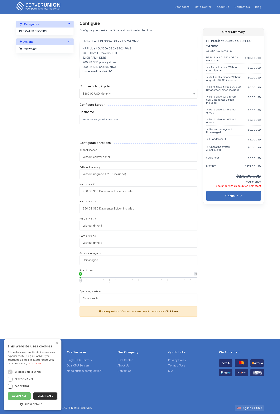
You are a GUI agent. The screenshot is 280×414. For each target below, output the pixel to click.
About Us (223, 6)
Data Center (203, 6)
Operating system (90, 291)
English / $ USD (249, 408)
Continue (233, 196)
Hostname (87, 112)
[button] (33, 404)
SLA (170, 370)
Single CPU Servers (79, 360)
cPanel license (88, 149)
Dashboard (182, 6)
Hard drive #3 (88, 218)
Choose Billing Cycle (95, 86)
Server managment (91, 253)
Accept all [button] (19, 395)
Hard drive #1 (87, 184)
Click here (171, 311)
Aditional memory (90, 167)
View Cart (27, 48)
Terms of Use (176, 365)
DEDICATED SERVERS (33, 31)
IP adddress (87, 270)
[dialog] (32, 374)
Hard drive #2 (88, 201)
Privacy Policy (177, 360)
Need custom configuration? (85, 370)
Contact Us (242, 6)
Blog (258, 6)
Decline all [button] (45, 395)
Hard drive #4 (88, 235)
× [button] (57, 343)
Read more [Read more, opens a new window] (34, 363)
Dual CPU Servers (78, 365)
